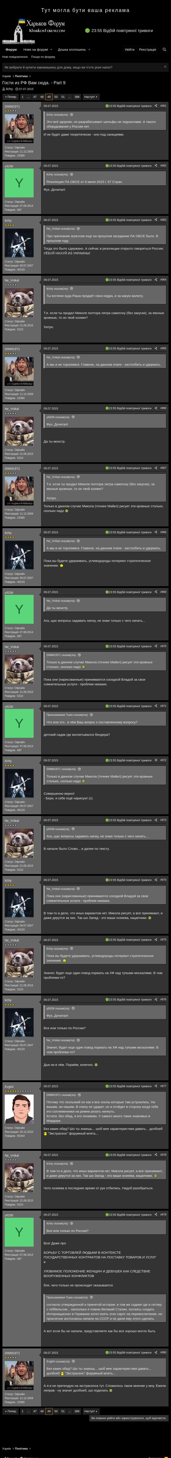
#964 (163, 279)
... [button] (28, 96)
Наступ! (89, 96)
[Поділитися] (156, 105)
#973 (163, 820)
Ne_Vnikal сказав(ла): (61, 228)
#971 (163, 706)
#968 (163, 532)
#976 (163, 999)
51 (63, 96)
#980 (163, 1352)
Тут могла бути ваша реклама (85, 10)
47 (35, 96)
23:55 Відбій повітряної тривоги (122, 30)
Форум (11, 49)
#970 (163, 646)
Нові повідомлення (15, 56)
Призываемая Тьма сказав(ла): (67, 714)
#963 (163, 219)
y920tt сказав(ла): (58, 417)
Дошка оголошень (72, 49)
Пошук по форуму (43, 56)
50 (55, 96)
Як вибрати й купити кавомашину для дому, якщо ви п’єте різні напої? (58, 67)
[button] (51, 49)
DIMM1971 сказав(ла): (61, 655)
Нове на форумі (35, 49)
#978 (163, 1154)
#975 (163, 939)
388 (77, 96)
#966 (163, 408)
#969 (163, 592)
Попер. (12, 96)
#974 (163, 879)
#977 (163, 1086)
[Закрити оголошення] (165, 67)
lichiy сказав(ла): (58, 114)
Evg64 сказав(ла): (58, 1361)
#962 (163, 165)
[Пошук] (164, 49)
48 (41, 96)
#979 (163, 1214)
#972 (163, 760)
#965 (163, 348)
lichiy (9, 89)
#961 (163, 105)
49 (49, 96)
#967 (163, 467)
